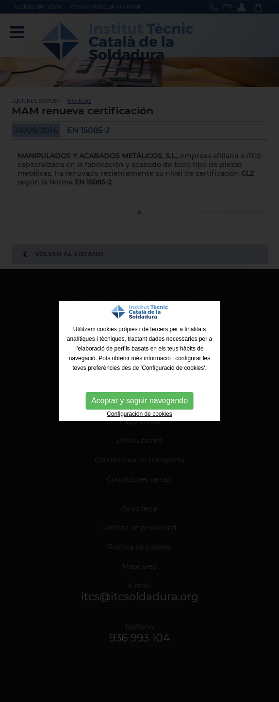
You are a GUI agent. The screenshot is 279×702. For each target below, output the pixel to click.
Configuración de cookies (139, 414)
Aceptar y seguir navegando (139, 401)
